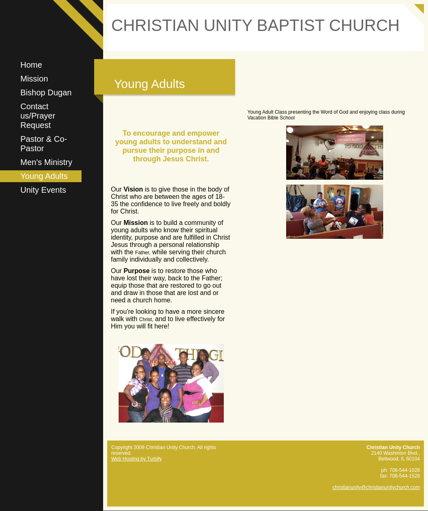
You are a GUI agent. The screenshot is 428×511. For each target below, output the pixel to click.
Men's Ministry (46, 162)
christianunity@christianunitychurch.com (376, 487)
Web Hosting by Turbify (136, 459)
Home (31, 64)
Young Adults (44, 176)
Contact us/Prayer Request (37, 116)
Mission (34, 78)
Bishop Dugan (46, 92)
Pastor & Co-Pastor (43, 143)
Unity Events (43, 189)
